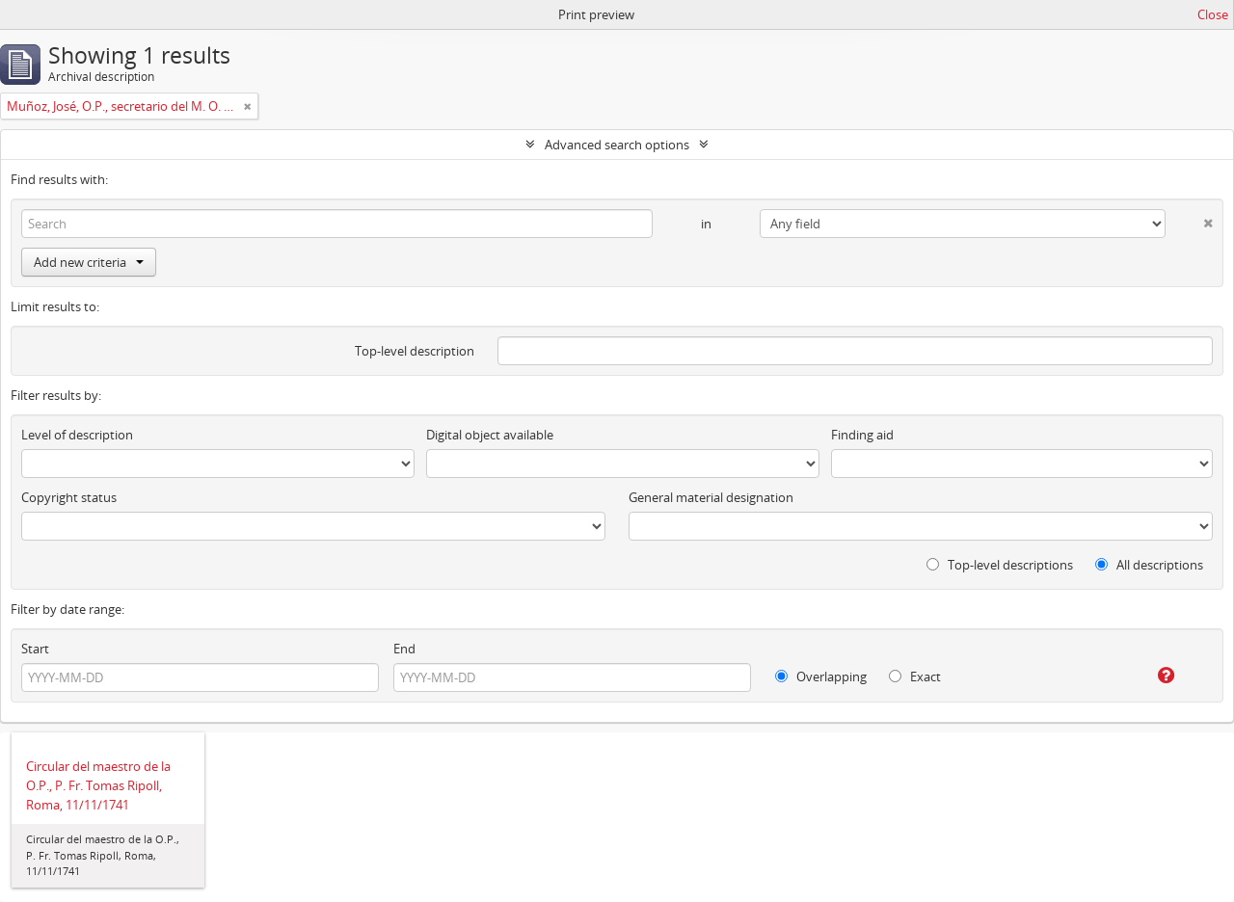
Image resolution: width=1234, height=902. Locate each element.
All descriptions (1149, 564)
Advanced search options (617, 144)
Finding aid (862, 434)
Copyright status (69, 497)
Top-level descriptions (999, 564)
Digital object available (489, 434)
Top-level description (414, 350)
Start (35, 648)
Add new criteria (89, 262)
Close (1212, 14)
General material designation (711, 497)
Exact (915, 676)
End (404, 648)
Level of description (77, 434)
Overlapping (821, 676)
